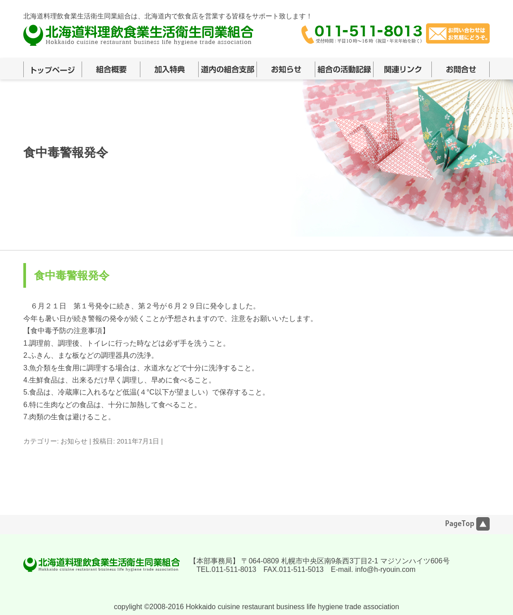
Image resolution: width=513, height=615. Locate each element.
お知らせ (74, 441)
